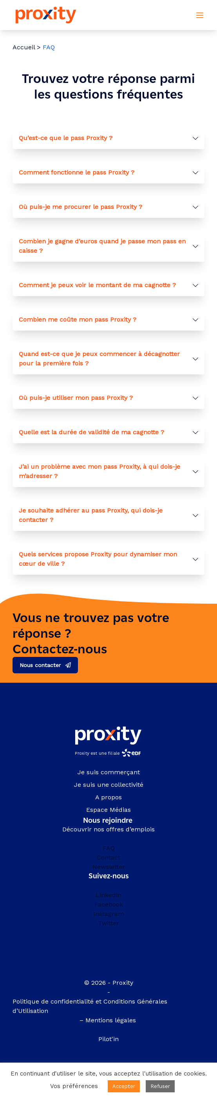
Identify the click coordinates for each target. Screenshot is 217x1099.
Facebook (108, 904)
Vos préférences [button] (74, 1086)
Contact (108, 857)
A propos (108, 797)
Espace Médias (108, 809)
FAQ (109, 848)
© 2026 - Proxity (108, 982)
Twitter (108, 923)
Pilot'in (108, 1039)
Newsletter (108, 867)
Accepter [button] (123, 1086)
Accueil (24, 47)
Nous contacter (40, 665)
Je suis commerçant (109, 772)
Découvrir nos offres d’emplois (108, 829)
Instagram (108, 913)
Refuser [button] (160, 1086)
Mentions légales (111, 1020)
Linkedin (108, 895)
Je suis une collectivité (108, 784)
